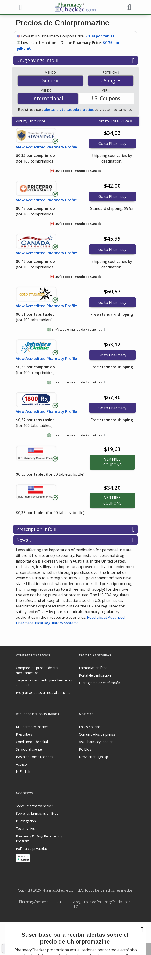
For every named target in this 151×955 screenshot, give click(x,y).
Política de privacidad (32, 848)
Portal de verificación (95, 675)
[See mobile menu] (19, 7)
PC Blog (85, 749)
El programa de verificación (99, 683)
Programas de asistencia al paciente (43, 692)
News (75, 540)
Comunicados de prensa (97, 734)
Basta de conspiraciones (34, 757)
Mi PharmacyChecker (32, 727)
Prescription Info (75, 529)
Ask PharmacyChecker (96, 742)
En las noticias (90, 727)
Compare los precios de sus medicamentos (37, 670)
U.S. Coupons (104, 98)
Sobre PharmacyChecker (34, 806)
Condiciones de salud (32, 742)
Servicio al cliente (29, 749)
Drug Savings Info (75, 60)
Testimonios (25, 828)
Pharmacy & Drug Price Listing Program (39, 838)
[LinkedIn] (80, 918)
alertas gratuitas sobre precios (69, 109)
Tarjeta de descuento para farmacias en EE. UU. (44, 682)
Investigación (26, 821)
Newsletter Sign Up (93, 757)
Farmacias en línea (93, 668)
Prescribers (24, 734)
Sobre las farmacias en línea (37, 813)
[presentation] (75, 939)
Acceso (21, 764)
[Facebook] (70, 918)
